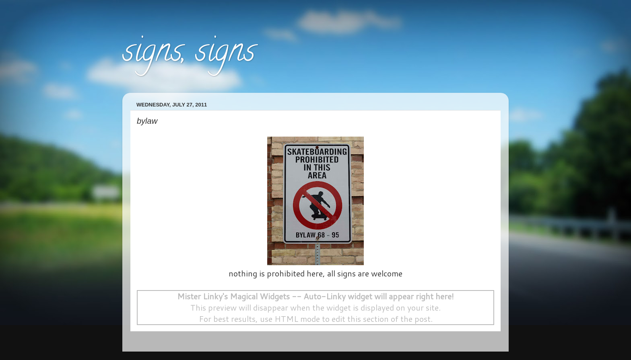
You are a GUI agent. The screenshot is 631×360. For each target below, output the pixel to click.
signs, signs (188, 54)
